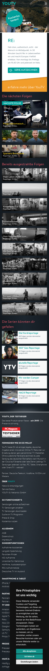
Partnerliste (7, 598)
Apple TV (6, 616)
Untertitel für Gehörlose (13, 561)
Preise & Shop (8, 517)
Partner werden (9, 601)
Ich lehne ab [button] (29, 656)
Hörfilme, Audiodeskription (14, 564)
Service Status (8, 489)
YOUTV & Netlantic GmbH (14, 492)
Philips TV (6, 636)
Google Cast (7, 626)
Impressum (7, 539)
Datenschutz (7, 536)
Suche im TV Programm (12, 514)
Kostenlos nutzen (10, 521)
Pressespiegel (8, 651)
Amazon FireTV (8, 609)
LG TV (4, 633)
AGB (4, 533)
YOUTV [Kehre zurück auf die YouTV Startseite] (9, 3)
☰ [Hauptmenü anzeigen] (46, 3)
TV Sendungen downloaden (14, 511)
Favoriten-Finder (9, 554)
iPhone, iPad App (9, 583)
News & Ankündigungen (12, 485)
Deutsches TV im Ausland (13, 571)
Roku (4, 619)
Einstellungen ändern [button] (29, 662)
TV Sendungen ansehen (12, 507)
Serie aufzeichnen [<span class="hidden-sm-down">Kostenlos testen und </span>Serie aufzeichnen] (25, 70)
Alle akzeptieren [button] (29, 651)
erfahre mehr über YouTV (26, 87)
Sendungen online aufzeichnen (16, 504)
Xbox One (6, 622)
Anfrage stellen (9, 666)
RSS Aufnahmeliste (10, 568)
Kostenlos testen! (14, 19)
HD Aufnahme (8, 557)
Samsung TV (7, 629)
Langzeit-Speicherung (12, 551)
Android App (7, 586)
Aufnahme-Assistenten (12, 547)
